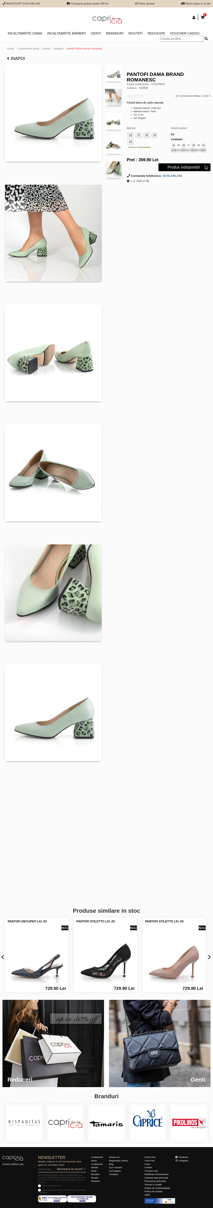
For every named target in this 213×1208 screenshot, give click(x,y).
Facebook (182, 1157)
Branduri (114, 33)
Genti (96, 33)
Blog (111, 1164)
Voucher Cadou (185, 33)
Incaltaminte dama (25, 33)
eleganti (58, 48)
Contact (148, 1167)
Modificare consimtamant (156, 1174)
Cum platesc (115, 1171)
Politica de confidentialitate (157, 1188)
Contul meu (149, 1157)
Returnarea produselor (155, 1181)
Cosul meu (149, 1160)
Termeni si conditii (153, 1184)
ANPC (147, 1195)
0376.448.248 (172, 176)
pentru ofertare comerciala (52, 1186)
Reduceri (156, 33)
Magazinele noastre (118, 1160)
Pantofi (47, 48)
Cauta (147, 1164)
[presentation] (2, 957)
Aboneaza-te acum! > (71, 1169)
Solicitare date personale (156, 1178)
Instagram (182, 1160)
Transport (113, 1174)
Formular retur (151, 1171)
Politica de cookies (153, 1191)
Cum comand (115, 1167)
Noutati (135, 33)
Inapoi (16, 58)
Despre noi (114, 1157)
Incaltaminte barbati (66, 33)
